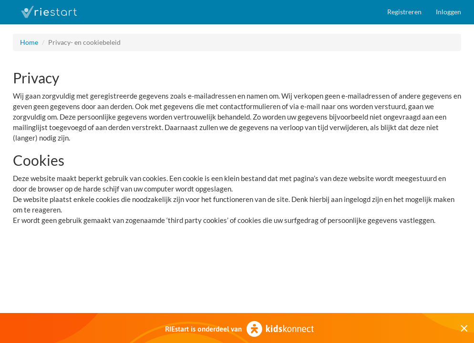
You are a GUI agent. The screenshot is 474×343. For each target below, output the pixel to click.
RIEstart (48, 12)
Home (29, 42)
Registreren (404, 12)
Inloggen (448, 12)
